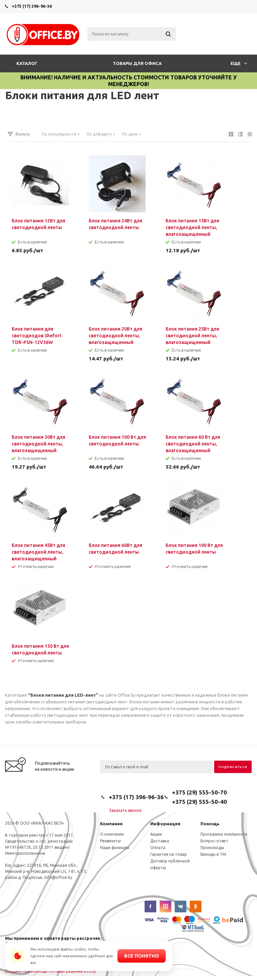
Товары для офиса (137, 63)
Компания (111, 823)
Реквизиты (110, 841)
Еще (239, 63)
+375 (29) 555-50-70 (199, 792)
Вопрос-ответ (214, 841)
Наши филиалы (114, 847)
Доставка (159, 841)
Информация (165, 823)
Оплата (157, 847)
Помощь (210, 823)
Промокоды (212, 847)
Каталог (26, 63)
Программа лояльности (223, 834)
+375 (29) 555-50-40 (199, 801)
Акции (156, 834)
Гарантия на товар (168, 854)
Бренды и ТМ (213, 854)
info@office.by (58, 877)
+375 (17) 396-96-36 (32, 6)
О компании (112, 834)
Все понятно (141, 956)
